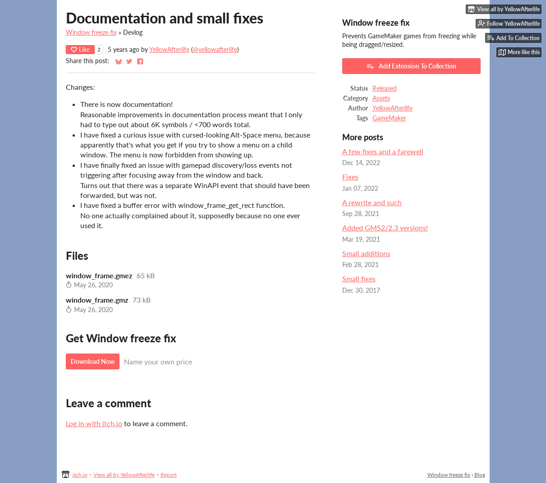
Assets (381, 98)
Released (384, 88)
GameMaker (389, 118)
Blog (479, 474)
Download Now (93, 361)
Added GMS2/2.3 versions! (385, 227)
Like (80, 49)
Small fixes (359, 278)
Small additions (366, 253)
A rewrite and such (372, 202)
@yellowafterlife (215, 49)
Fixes (350, 176)
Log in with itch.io (94, 423)
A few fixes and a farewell (382, 151)
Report (169, 474)
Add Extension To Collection (411, 66)
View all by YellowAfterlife (124, 474)
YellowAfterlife (169, 49)
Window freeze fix (91, 32)
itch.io (80, 474)
